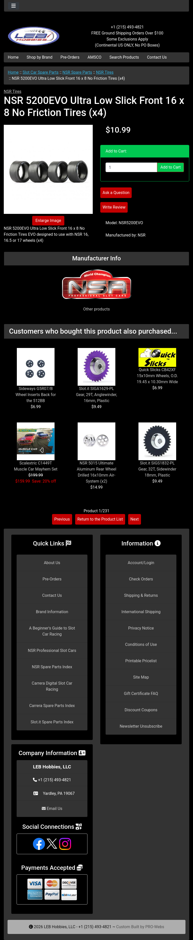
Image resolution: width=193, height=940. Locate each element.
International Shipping (140, 611)
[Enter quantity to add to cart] (131, 167)
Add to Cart (170, 167)
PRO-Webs (154, 926)
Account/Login (141, 562)
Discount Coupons (141, 710)
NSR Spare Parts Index (52, 666)
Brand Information (52, 611)
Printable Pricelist (141, 660)
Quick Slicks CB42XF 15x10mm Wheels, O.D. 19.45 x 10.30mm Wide (157, 375)
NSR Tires (105, 72)
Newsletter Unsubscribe (141, 726)
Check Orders (141, 579)
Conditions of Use (141, 644)
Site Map (141, 677)
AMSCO (94, 57)
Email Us (52, 808)
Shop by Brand (39, 57)
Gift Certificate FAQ (141, 693)
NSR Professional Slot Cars (52, 650)
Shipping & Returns (141, 595)
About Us (52, 562)
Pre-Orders (70, 57)
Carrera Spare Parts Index (52, 705)
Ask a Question (116, 192)
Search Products (124, 57)
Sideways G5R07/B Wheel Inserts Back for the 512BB (36, 394)
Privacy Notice (141, 628)
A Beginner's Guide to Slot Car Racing (52, 631)
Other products (96, 309)
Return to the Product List (100, 519)
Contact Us (157, 57)
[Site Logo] (35, 33)
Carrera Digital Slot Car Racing (52, 686)
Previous (62, 519)
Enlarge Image (48, 220)
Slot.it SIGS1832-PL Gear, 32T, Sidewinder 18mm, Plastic (157, 469)
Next (134, 519)
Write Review (114, 207)
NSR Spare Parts (77, 72)
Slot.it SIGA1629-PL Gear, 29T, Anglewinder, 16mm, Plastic (96, 394)
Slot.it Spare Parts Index (52, 722)
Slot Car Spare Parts (41, 72)
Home (13, 57)
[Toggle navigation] (13, 6)
